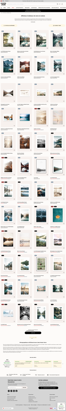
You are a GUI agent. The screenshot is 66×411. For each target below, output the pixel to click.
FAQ (50, 399)
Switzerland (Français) (8, 408)
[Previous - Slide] (13, 364)
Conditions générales (19, 404)
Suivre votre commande (54, 396)
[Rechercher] (57, 4)
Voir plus (33, 332)
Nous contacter (52, 397)
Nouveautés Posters (10, 399)
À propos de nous (32, 396)
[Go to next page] (36, 337)
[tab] (60, 4)
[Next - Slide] (63, 364)
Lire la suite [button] (33, 21)
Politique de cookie (27, 404)
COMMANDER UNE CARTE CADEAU (48, 387)
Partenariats (31, 399)
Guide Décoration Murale (11, 396)
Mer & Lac (9, 12)
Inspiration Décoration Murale (12, 400)
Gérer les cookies (53, 400)
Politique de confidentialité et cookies (44, 404)
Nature (5, 12)
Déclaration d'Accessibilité (33, 401)
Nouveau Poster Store (32, 397)
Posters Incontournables (11, 397)
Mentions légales (34, 404)
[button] (61, 406)
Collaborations (31, 400)
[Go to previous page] (30, 337)
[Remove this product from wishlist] (14, 48)
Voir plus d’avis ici (33, 370)
